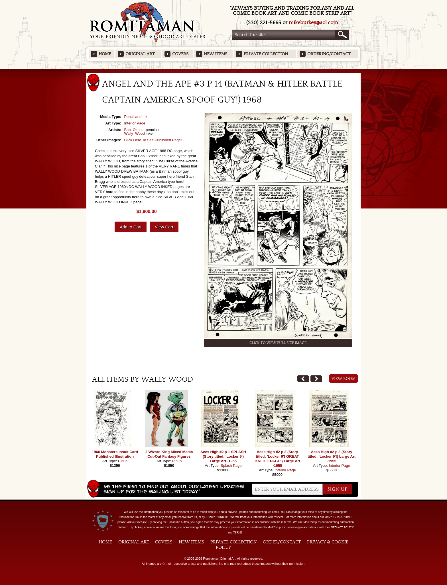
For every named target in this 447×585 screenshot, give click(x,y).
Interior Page (134, 123)
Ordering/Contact (329, 54)
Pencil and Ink (135, 116)
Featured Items (223, 71)
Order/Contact (282, 542)
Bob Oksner (134, 130)
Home (105, 54)
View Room (344, 379)
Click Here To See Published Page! (153, 140)
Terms (238, 532)
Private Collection (266, 54)
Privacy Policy (342, 527)
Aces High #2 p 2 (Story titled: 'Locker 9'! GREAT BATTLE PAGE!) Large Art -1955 (277, 459)
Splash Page (231, 465)
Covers (180, 54)
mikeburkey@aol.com (313, 23)
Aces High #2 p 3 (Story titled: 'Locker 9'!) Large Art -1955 (331, 456)
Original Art (140, 54)
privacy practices (338, 517)
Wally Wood (134, 133)
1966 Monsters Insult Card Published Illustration (115, 454)
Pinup (122, 461)
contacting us (217, 517)
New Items (215, 54)
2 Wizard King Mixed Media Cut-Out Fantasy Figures (169, 454)
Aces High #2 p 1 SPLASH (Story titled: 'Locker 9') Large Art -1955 (223, 456)
